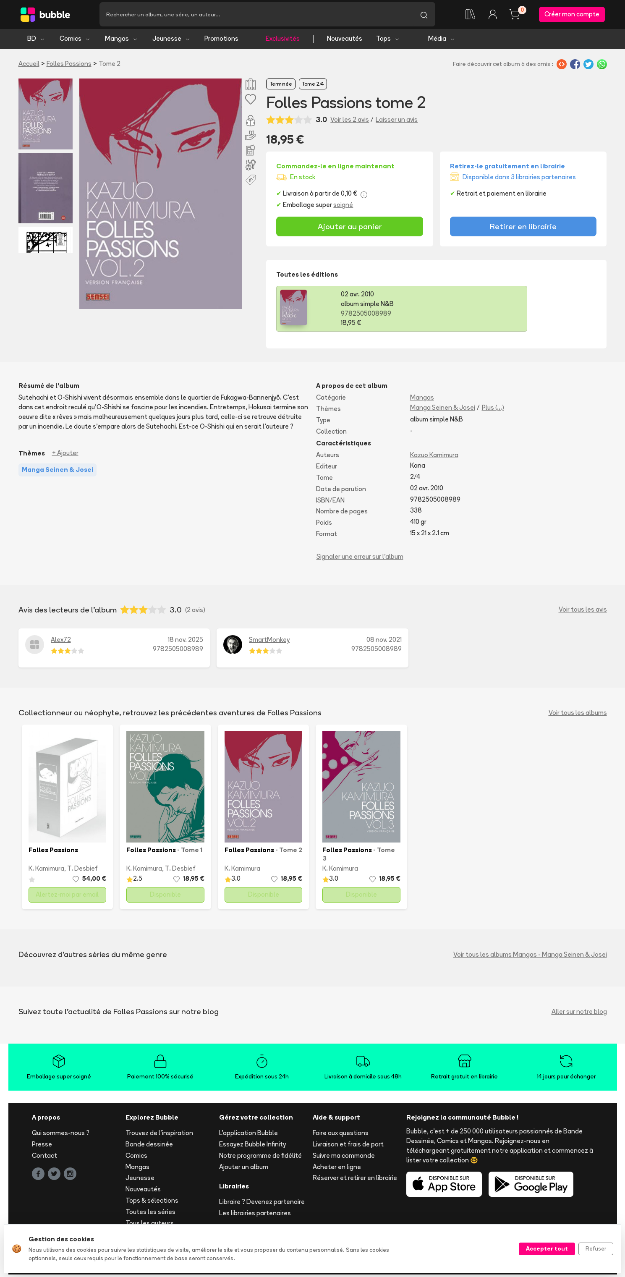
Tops (388, 41)
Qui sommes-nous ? (60, 1135)
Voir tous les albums (578, 715)
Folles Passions (69, 66)
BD (36, 41)
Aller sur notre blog (579, 1014)
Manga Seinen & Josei (442, 410)
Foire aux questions (341, 1135)
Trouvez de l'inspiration (159, 1135)
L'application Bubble (248, 1135)
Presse (42, 1147)
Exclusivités (283, 41)
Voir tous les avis (583, 612)
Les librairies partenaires (255, 1215)
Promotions (221, 41)
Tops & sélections (152, 1203)
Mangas (121, 41)
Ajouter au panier (350, 229)
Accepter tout (547, 1248)
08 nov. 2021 (384, 642)
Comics (75, 41)
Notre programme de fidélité (260, 1158)
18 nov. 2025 (185, 642)
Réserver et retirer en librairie (355, 1180)
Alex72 (61, 642)
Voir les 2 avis (349, 122)
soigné (343, 207)
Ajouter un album (243, 1169)
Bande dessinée (149, 1147)
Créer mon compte (571, 15)
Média (441, 41)
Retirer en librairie (523, 229)
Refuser (596, 1248)
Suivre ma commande (344, 1158)
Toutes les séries (150, 1214)
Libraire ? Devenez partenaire (262, 1204)
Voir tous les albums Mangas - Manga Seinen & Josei (530, 956)
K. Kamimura (46, 871)
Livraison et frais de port (348, 1147)
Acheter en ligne (337, 1169)
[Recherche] (256, 15)
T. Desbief (82, 871)
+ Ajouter (65, 455)
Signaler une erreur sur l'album (359, 559)
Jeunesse (171, 41)
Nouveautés (344, 41)
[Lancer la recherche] (424, 15)
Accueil (28, 66)
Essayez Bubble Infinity (252, 1147)
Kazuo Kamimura (434, 457)
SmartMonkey (269, 642)
